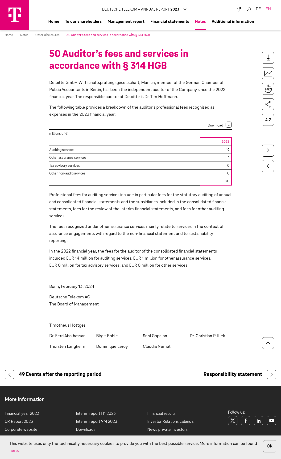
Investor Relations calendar (171, 421)
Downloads (85, 429)
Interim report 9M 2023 (96, 421)
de (258, 9)
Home (9, 35)
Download (215, 125)
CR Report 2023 (19, 421)
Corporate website (21, 429)
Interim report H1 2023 (96, 414)
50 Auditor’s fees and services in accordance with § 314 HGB (108, 35)
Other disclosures (47, 35)
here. (14, 450)
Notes (24, 35)
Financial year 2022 (22, 414)
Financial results (161, 414)
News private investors (167, 429)
